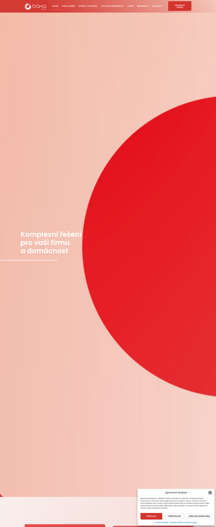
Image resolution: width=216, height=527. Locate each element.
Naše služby (68, 5)
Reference (142, 5)
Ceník (130, 5)
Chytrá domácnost (112, 5)
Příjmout (151, 516)
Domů (55, 5)
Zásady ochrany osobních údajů (183, 522)
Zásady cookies (161, 522)
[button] (210, 492)
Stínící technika (88, 5)
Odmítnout (174, 516)
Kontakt (157, 5)
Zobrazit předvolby (199, 516)
